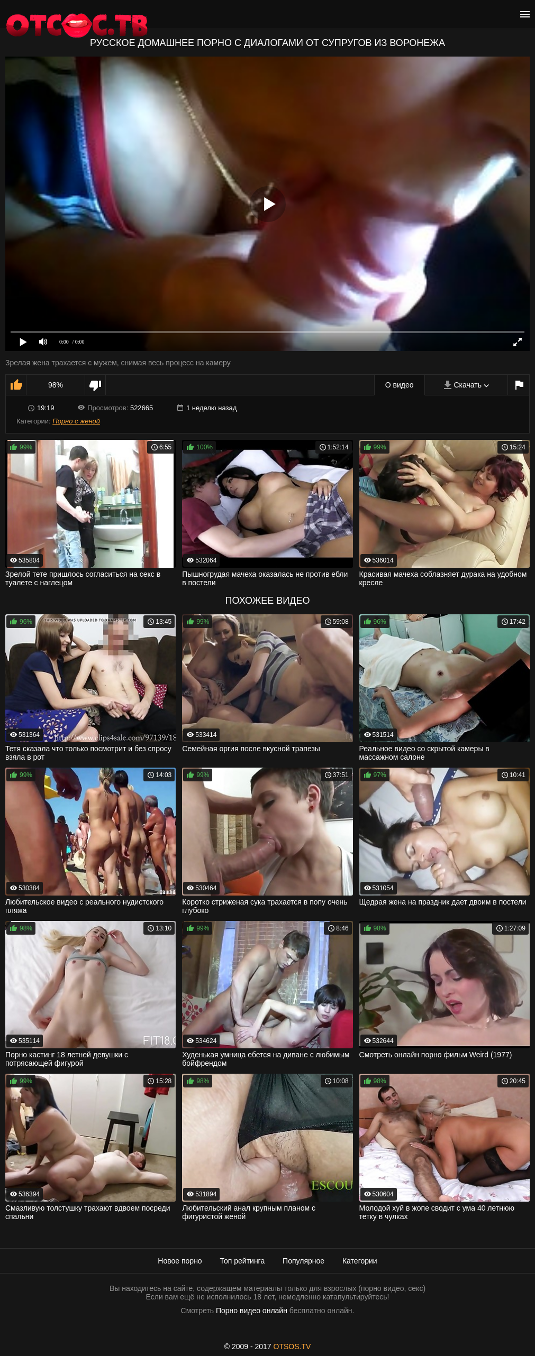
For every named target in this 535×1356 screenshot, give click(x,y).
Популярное (303, 1261)
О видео (399, 385)
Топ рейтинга (242, 1261)
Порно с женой (76, 421)
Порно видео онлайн (251, 1310)
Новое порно (180, 1261)
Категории (359, 1261)
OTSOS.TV (292, 1346)
